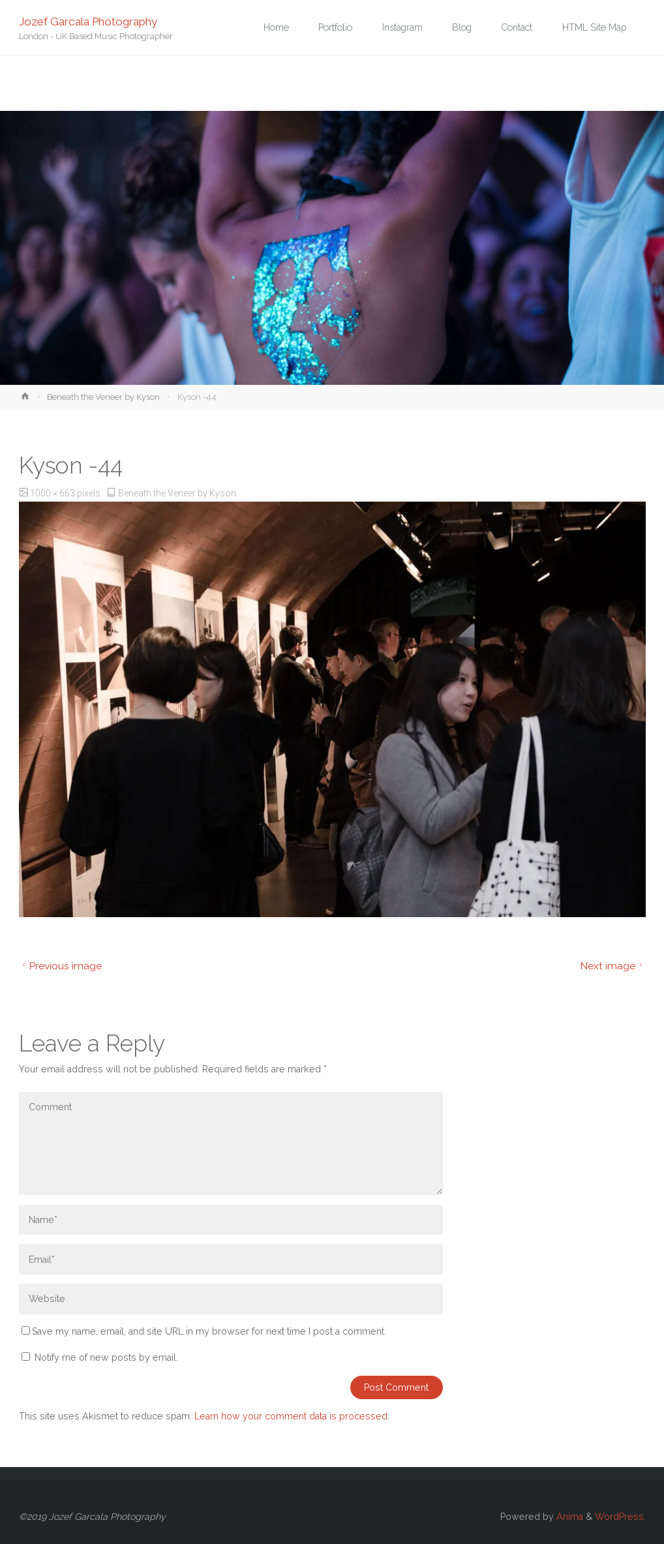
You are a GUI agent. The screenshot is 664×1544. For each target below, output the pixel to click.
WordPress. (620, 1516)
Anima (568, 1516)
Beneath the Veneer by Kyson (103, 397)
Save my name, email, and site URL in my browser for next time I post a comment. (204, 1331)
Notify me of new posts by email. (106, 1357)
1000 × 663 (53, 493)
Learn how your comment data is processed (290, 1416)
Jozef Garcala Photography (88, 20)
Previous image (60, 966)
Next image (613, 966)
